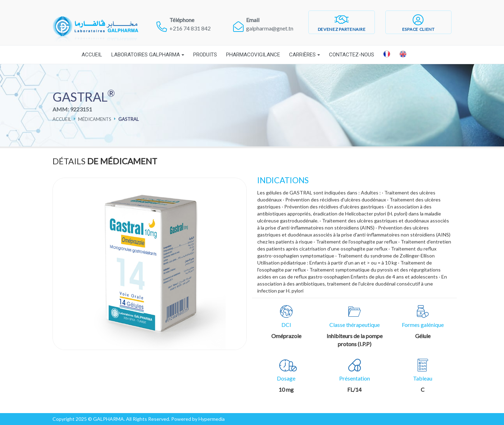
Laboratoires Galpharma (145, 55)
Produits (205, 55)
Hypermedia (211, 419)
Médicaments (94, 119)
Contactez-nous (351, 55)
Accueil (92, 55)
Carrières (302, 55)
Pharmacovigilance (253, 55)
